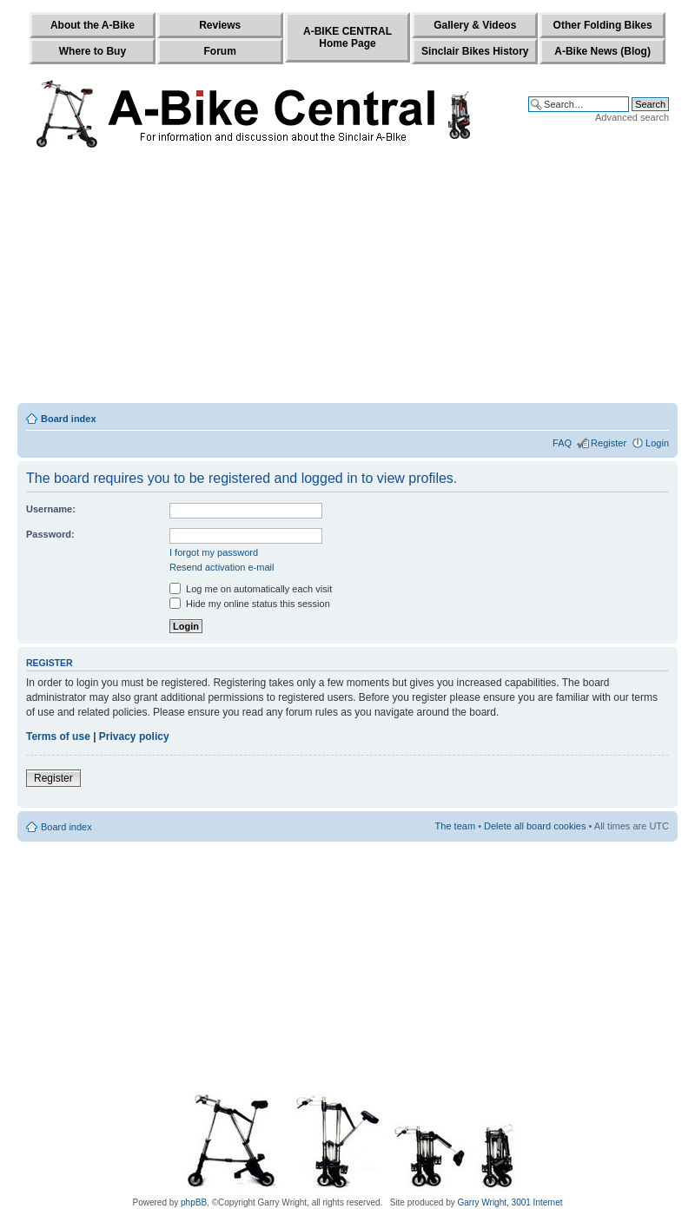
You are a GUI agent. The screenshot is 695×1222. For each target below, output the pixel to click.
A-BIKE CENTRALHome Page (347, 37)
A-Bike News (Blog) (602, 51)
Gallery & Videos (475, 25)
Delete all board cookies (535, 826)
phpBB (194, 1202)
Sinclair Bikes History (474, 51)
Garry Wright (482, 1202)
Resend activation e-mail (221, 567)
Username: (51, 509)
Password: (50, 534)
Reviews (220, 25)
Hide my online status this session (249, 603)
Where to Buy (92, 51)
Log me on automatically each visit (250, 589)
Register (608, 443)
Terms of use (58, 736)
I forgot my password (213, 552)
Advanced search (632, 117)
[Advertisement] (347, 279)
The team (455, 826)
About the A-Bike (92, 25)
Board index (68, 418)
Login (657, 443)
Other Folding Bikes (602, 25)
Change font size (656, 415)
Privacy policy (134, 736)
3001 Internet (537, 1202)
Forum (220, 51)
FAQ (562, 443)
